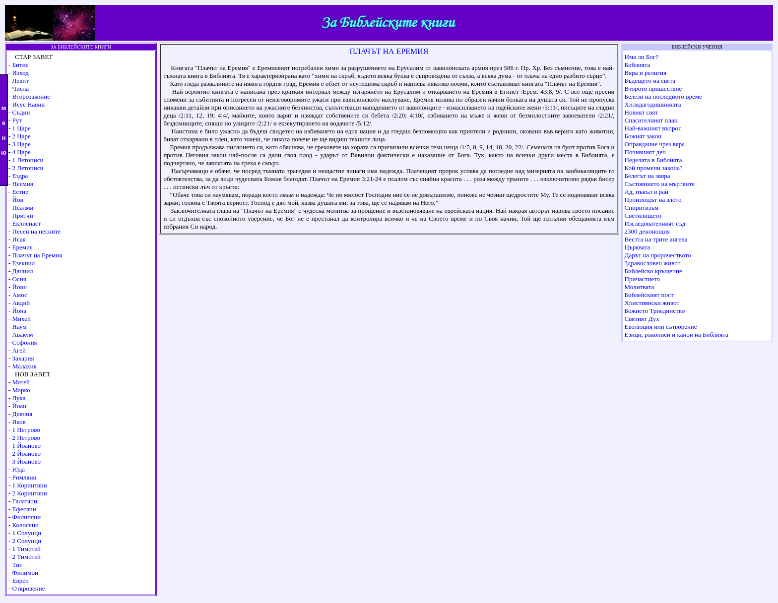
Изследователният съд (655, 223)
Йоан (19, 406)
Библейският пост (649, 295)
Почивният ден (645, 152)
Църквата (637, 247)
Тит (17, 564)
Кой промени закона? (654, 168)
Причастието (642, 279)
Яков (19, 421)
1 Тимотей (26, 548)
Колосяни (25, 525)
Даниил (22, 271)
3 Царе (21, 144)
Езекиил (23, 263)
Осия (19, 279)
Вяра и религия (645, 72)
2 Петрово (26, 437)
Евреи (20, 580)
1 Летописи (28, 160)
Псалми (23, 207)
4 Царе (21, 152)
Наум (19, 326)
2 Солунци (27, 540)
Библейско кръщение (653, 271)
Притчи (22, 215)
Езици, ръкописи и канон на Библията (676, 334)
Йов (17, 199)
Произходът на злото (653, 199)
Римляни (24, 477)
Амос (19, 295)
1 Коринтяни (29, 485)
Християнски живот (652, 302)
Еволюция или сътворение (661, 326)
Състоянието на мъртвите (660, 183)
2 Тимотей (26, 556)
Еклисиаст (26, 223)
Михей (21, 318)
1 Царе (21, 128)
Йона (19, 310)
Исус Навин (28, 104)
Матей (21, 382)
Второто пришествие (653, 88)
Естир (20, 191)
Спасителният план (651, 120)
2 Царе (21, 136)
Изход (20, 72)
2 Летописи (28, 168)
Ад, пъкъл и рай (646, 191)
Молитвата (639, 287)
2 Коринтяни (29, 493)
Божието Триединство (655, 310)
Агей (19, 350)
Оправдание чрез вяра (655, 144)
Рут (17, 120)
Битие (20, 64)
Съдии (21, 112)
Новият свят (641, 112)
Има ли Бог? (641, 56)
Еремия (22, 247)
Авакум (22, 334)
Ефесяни (24, 509)
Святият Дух (642, 318)
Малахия (24, 366)
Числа (20, 88)
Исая (19, 239)
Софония (24, 342)
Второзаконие (31, 96)
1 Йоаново (26, 445)
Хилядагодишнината (653, 104)
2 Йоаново (26, 453)
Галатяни (24, 501)
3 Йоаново (26, 461)
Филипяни (26, 517)
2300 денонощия (647, 231)
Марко (21, 390)
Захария (23, 358)
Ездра (20, 176)
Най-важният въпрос (653, 128)
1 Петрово (26, 429)
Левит (20, 80)
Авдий (21, 302)
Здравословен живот (653, 263)
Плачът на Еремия (37, 255)
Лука (19, 398)
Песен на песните (36, 231)
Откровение (28, 588)
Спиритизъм (642, 207)
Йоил (19, 287)
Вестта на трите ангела (656, 239)
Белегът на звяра (647, 176)
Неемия (22, 183)
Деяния (22, 414)
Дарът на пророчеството (658, 255)
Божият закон (643, 136)
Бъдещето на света (650, 80)
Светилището (643, 215)
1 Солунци (27, 533)
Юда (18, 469)
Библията (637, 64)
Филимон (25, 572)
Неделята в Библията (653, 160)
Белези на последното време (663, 96)
